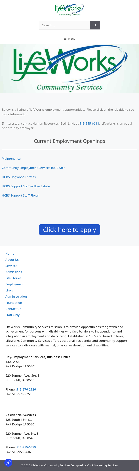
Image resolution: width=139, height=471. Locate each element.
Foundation (13, 302)
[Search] (95, 25)
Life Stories (13, 278)
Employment (14, 284)
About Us (12, 259)
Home (9, 253)
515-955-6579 (26, 447)
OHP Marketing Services (102, 465)
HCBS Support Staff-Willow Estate (26, 186)
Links (9, 290)
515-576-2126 (26, 389)
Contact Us (13, 309)
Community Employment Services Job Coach (33, 168)
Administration (16, 296)
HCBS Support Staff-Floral (20, 195)
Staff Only (12, 315)
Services (11, 266)
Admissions (13, 272)
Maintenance (11, 158)
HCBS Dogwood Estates (19, 177)
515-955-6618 (89, 123)
